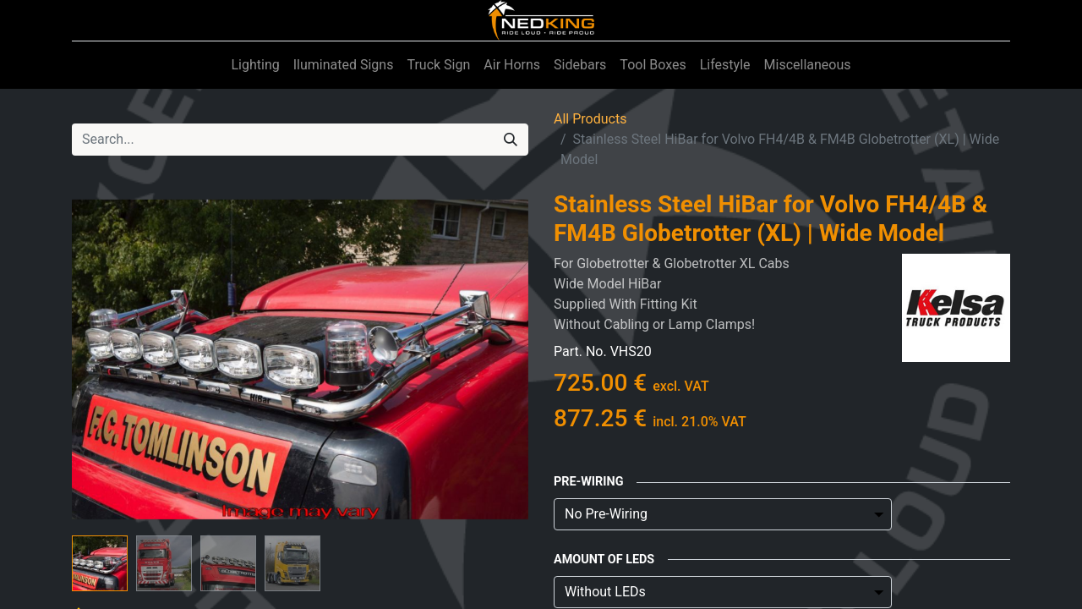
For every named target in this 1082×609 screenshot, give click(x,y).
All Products (590, 119)
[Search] (510, 139)
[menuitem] (255, 65)
